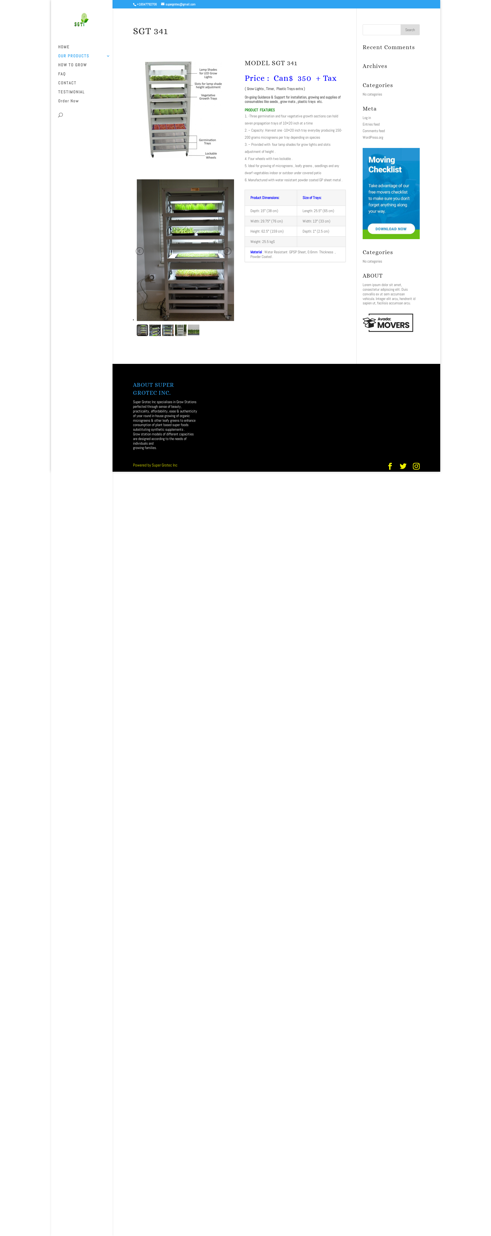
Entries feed (371, 124)
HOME (64, 47)
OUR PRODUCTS (73, 56)
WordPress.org (373, 137)
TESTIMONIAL (71, 92)
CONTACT (67, 83)
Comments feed (374, 130)
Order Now (68, 101)
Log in (367, 117)
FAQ (62, 74)
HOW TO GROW (72, 65)
